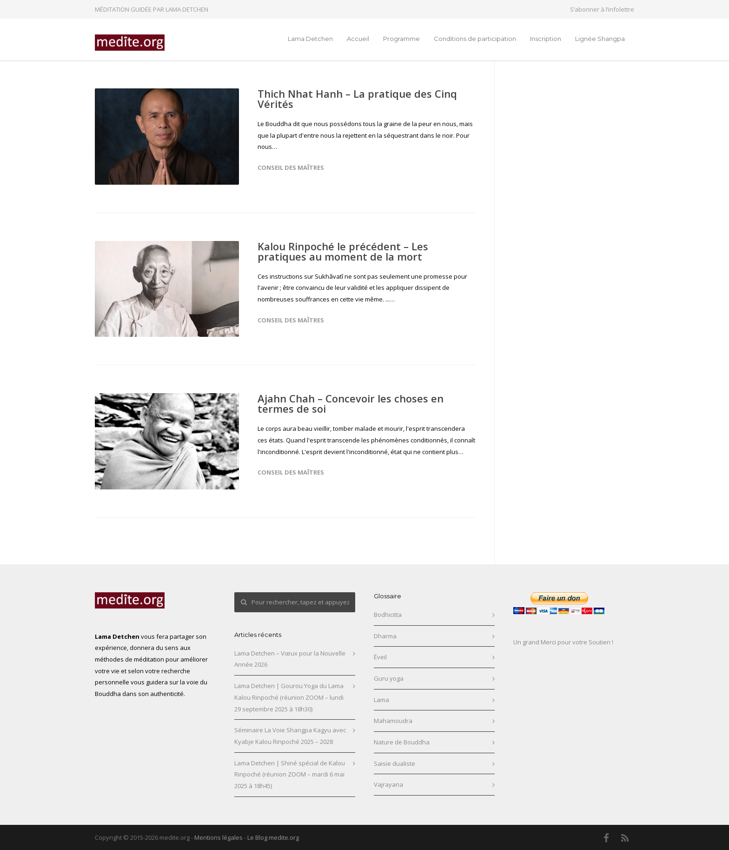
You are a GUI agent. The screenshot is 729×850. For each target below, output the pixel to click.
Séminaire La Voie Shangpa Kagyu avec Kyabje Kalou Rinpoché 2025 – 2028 (290, 736)
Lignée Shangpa (600, 38)
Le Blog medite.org (273, 837)
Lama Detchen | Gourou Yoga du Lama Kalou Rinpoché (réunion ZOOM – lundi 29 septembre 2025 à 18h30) (289, 697)
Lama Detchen (310, 38)
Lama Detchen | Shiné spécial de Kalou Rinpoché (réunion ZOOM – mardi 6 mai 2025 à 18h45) (289, 774)
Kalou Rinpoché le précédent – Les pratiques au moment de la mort (343, 251)
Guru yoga (389, 678)
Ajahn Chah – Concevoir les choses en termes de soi (351, 403)
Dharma (385, 636)
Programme (401, 38)
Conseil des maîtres (291, 167)
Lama (381, 700)
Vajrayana (388, 784)
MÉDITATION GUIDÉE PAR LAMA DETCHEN (151, 9)
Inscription (545, 38)
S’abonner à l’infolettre (602, 10)
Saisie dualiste (394, 763)
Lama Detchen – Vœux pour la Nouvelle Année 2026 (289, 659)
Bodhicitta (388, 614)
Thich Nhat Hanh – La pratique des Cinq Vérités (357, 99)
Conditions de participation (475, 38)
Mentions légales (218, 837)
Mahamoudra (393, 720)
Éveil (380, 657)
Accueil (358, 38)
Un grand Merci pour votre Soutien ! (563, 642)
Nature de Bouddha (402, 742)
